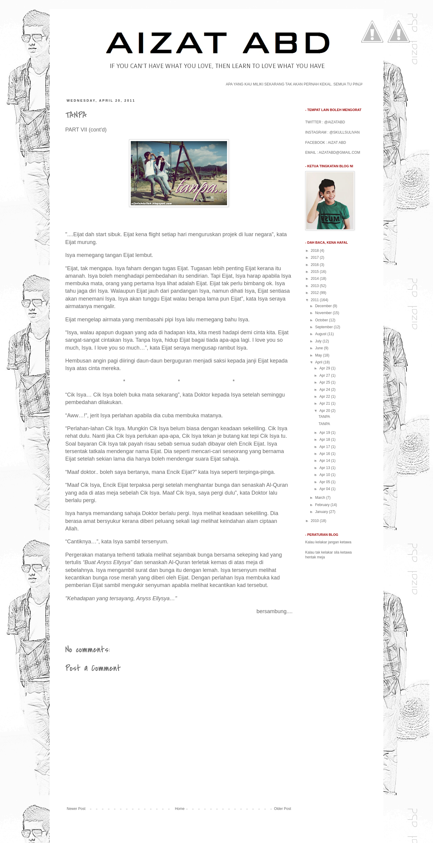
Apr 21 (325, 403)
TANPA (324, 417)
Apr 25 (325, 382)
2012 (315, 293)
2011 (315, 300)
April (319, 362)
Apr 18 (325, 439)
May (319, 355)
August (321, 334)
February (322, 505)
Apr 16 (325, 454)
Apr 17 (325, 447)
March (320, 498)
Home (180, 809)
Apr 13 (325, 468)
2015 (315, 272)
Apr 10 (325, 475)
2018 (315, 251)
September (324, 327)
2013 (315, 286)
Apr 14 (325, 461)
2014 (315, 278)
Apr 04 (325, 489)
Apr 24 (325, 390)
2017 (315, 257)
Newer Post (76, 809)
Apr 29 (325, 368)
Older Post (282, 809)
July (319, 341)
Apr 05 (325, 482)
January (322, 512)
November (324, 313)
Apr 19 (325, 433)
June (319, 348)
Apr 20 (325, 411)
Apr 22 (325, 396)
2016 (315, 265)
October (322, 320)
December (324, 306)
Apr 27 (325, 375)
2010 (315, 521)
